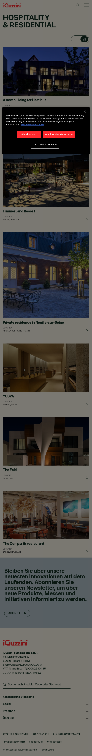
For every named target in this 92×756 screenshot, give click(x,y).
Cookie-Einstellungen (45, 145)
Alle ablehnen (28, 134)
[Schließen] (85, 112)
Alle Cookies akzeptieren (59, 134)
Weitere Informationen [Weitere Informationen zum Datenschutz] (32, 125)
